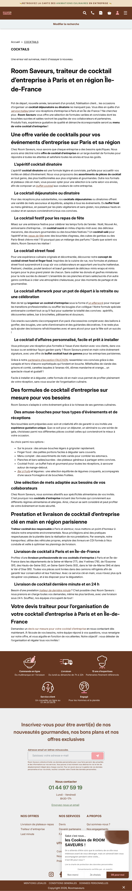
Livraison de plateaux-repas (37, 824)
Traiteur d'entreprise (33, 829)
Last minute (28, 834)
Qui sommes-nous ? (99, 824)
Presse (61, 861)
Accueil (15, 42)
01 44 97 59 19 (65, 787)
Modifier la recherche (66, 24)
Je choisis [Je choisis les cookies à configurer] (95, 875)
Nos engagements (98, 829)
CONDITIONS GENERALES (63, 883)
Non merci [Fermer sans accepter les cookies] (72, 875)
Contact (62, 851)
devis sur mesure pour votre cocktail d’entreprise (57, 628)
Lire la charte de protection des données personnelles (89, 864)
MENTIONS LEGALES (35, 883)
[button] (124, 887)
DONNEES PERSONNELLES (93, 883)
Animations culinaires (72, 3)
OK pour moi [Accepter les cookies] (117, 875)
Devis (62, 824)
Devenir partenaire (70, 829)
